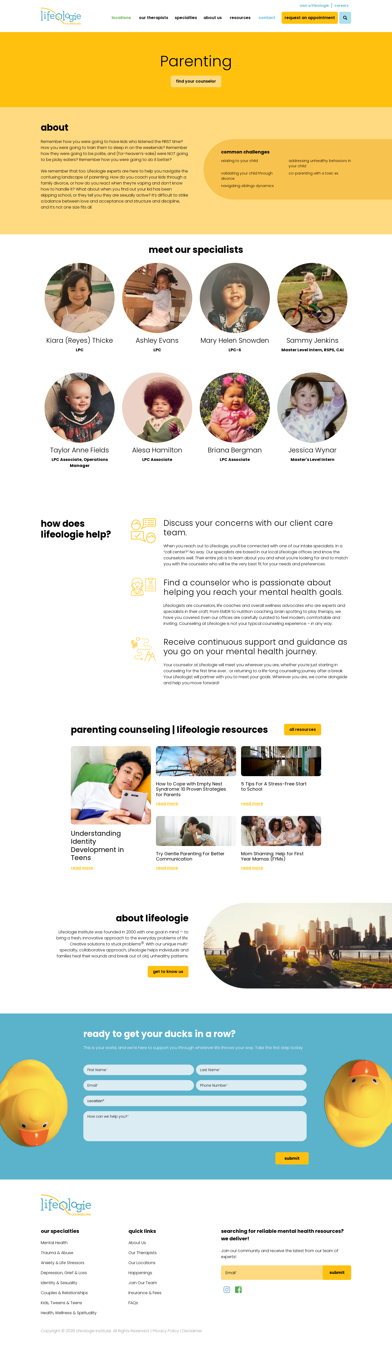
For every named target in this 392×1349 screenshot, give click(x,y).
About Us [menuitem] (213, 18)
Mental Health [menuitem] (54, 1243)
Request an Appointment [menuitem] (310, 18)
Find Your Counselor (196, 81)
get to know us (168, 971)
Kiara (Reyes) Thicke (79, 340)
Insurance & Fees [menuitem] (144, 1293)
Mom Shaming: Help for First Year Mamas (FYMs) (272, 856)
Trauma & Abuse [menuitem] (57, 1253)
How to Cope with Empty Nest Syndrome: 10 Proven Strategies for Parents (191, 789)
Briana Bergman (235, 450)
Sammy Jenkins (312, 340)
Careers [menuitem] (341, 5)
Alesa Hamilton (157, 450)
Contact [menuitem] (267, 18)
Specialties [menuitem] (186, 18)
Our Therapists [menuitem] (153, 18)
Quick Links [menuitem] (142, 1231)
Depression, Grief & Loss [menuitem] (64, 1273)
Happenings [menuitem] (140, 1273)
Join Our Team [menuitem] (142, 1283)
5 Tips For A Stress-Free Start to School (274, 786)
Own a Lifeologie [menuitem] (314, 5)
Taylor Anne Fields (79, 450)
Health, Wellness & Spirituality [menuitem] (69, 1313)
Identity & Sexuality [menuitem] (59, 1283)
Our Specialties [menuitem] (60, 1231)
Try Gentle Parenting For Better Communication (190, 856)
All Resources (302, 729)
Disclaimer (192, 1331)
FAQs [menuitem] (133, 1303)
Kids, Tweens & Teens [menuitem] (61, 1303)
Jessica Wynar (312, 450)
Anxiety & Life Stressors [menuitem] (62, 1263)
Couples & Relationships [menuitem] (64, 1293)
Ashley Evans (157, 340)
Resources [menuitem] (240, 18)
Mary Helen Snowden (235, 340)
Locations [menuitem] (121, 18)
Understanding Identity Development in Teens (97, 845)
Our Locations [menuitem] (141, 1263)
